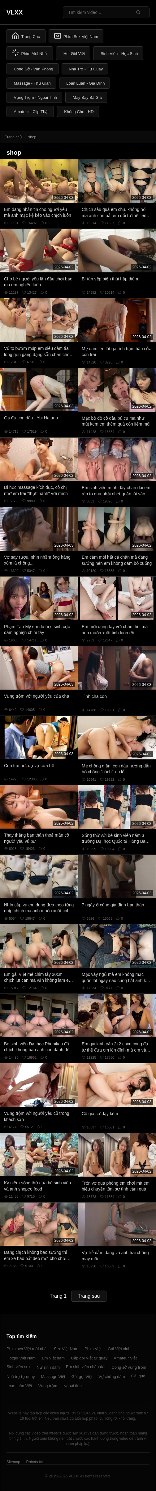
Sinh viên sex (18, 1366)
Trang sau (89, 1296)
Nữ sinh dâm (48, 1367)
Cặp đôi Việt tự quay (89, 1358)
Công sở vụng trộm (128, 1367)
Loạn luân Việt (19, 1386)
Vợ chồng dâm (111, 1376)
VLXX (14, 12)
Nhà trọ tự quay (20, 1376)
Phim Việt (93, 1348)
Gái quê (138, 1376)
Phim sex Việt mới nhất (27, 1348)
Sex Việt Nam (66, 1348)
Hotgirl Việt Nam (21, 1358)
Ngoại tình (72, 1386)
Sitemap (13, 1462)
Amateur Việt (125, 1358)
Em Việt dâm (53, 1358)
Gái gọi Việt (82, 1376)
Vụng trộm (47, 1386)
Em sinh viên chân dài (85, 1366)
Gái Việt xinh (119, 1348)
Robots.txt (34, 1462)
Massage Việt (53, 1376)
